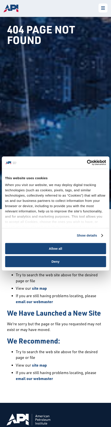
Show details (87, 235)
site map (39, 288)
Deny (55, 261)
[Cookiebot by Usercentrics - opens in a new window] (87, 162)
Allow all (55, 248)
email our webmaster (34, 301)
